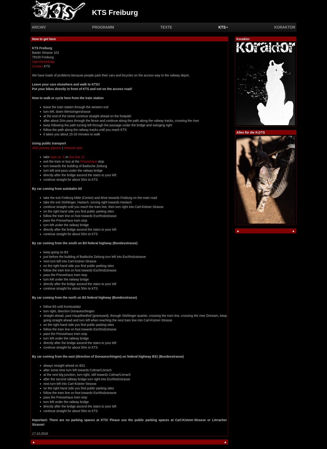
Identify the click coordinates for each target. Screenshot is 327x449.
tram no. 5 (57, 157)
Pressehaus (88, 161)
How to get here (44, 39)
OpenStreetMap (43, 61)
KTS (223, 27)
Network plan (73, 148)
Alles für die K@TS (250, 132)
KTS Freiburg (115, 12)
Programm (103, 27)
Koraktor (284, 27)
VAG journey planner (46, 148)
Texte (166, 27)
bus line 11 (77, 157)
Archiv (39, 27)
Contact (37, 66)
